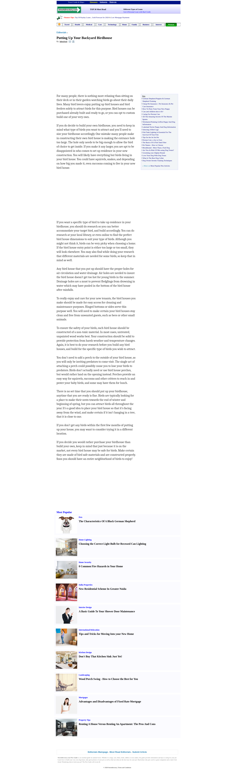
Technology (112, 24)
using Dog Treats (167, 150)
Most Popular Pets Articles (160, 166)
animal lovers (97, 758)
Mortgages (83, 697)
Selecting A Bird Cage (151, 130)
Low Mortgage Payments (120, 17)
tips (162, 758)
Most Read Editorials (120, 752)
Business (146, 24)
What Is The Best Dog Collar (153, 158)
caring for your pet (170, 758)
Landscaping (84, 675)
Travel (66, 24)
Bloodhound (147, 148)
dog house (82, 760)
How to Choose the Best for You (120, 679)
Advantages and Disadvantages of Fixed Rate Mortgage (110, 701)
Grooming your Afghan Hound (154, 153)
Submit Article (139, 752)
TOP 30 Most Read (98, 9)
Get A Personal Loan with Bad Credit (136, 12)
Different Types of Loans (133, 9)
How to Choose (157, 145)
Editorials (61, 32)
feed (75, 762)
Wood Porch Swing (89, 679)
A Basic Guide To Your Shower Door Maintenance (107, 611)
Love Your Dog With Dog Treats (154, 155)
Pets (80, 517)
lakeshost (63, 41)
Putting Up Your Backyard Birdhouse (84, 38)
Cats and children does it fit (152, 111)
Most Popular (64, 512)
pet (103, 760)
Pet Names (146, 145)
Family (134, 24)
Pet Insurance (164, 104)
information (154, 758)
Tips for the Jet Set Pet (151, 137)
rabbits (127, 758)
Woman (171, 24)
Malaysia (113, 2)
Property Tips (85, 720)
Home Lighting (85, 540)
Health (77, 24)
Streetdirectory (112, 767)
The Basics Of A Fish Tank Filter (154, 142)
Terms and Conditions (124, 767)
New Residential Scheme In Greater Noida (102, 588)
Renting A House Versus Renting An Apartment (105, 724)
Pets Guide (88, 762)
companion (163, 760)
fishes (118, 758)
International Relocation (89, 630)
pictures (94, 760)
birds (122, 758)
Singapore (94, 2)
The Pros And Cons (145, 724)
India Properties (85, 585)
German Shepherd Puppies (152, 98)
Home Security (85, 562)
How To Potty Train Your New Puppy (156, 109)
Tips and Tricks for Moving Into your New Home (106, 634)
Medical (89, 24)
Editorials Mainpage (98, 752)
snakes (136, 758)
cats (115, 758)
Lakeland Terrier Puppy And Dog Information (159, 127)
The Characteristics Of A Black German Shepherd (107, 521)
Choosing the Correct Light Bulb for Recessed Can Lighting (112, 543)
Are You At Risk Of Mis (151, 150)
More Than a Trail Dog (161, 148)
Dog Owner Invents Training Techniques (157, 161)
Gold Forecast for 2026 (100, 17)
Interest (159, 24)
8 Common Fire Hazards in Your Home (101, 566)
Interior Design (85, 607)
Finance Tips (69, 17)
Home (124, 24)
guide (88, 758)
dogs (111, 758)
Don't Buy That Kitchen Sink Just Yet (100, 656)
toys (128, 760)
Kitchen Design (85, 652)
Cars (100, 24)
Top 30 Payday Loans (83, 17)
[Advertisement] (83, 69)
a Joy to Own (157, 140)
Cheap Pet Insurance (150, 104)
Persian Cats (147, 140)
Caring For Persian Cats (151, 114)
